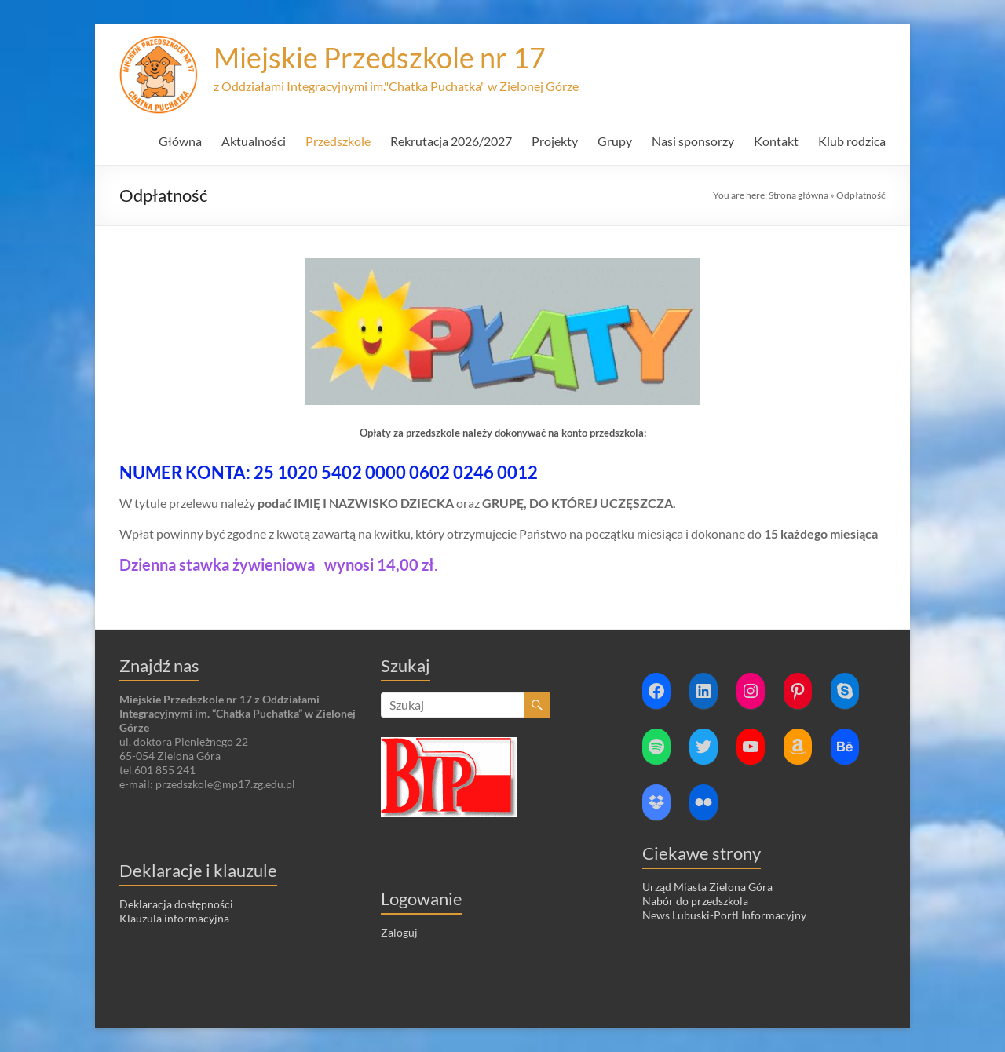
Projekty (555, 140)
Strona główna (798, 195)
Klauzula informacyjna (174, 918)
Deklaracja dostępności (176, 904)
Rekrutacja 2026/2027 (451, 140)
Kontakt (776, 140)
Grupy (615, 140)
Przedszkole (338, 140)
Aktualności (253, 140)
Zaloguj (399, 932)
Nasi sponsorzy (693, 140)
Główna (180, 140)
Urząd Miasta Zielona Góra (707, 886)
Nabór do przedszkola (695, 901)
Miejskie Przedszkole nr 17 (380, 57)
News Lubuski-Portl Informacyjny (724, 915)
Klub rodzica (852, 140)
